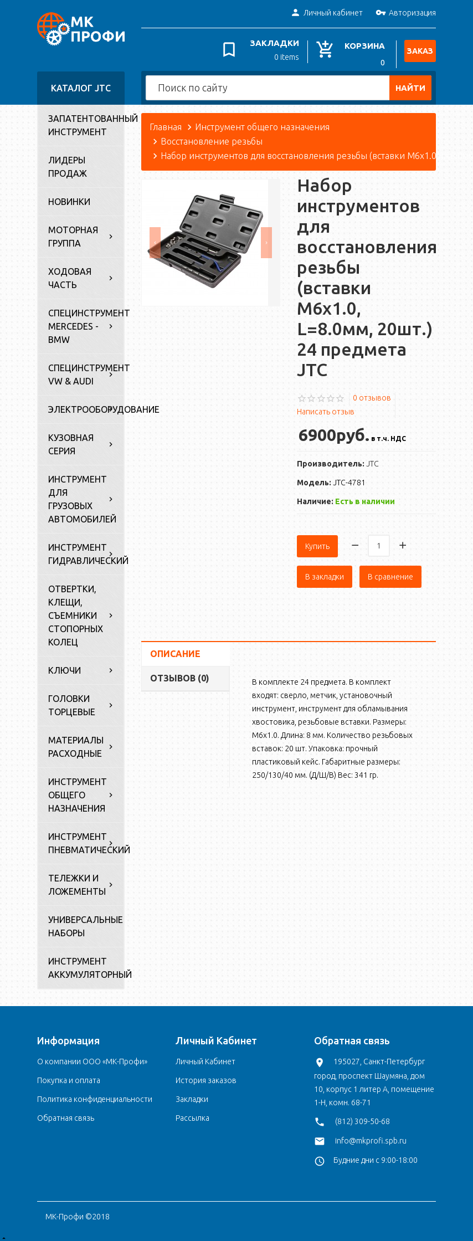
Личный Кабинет (205, 1057)
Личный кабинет (326, 13)
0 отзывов (372, 392)
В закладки (324, 570)
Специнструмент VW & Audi (86, 370)
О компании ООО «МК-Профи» (92, 1057)
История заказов (206, 1075)
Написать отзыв (325, 407)
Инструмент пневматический (86, 838)
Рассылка (192, 1113)
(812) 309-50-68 (362, 1116)
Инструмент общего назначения (77, 790)
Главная (166, 122)
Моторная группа (73, 232)
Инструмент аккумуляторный (86, 963)
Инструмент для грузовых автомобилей (82, 495)
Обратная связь (65, 1113)
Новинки (69, 197)
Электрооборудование (86, 405)
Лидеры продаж (67, 162)
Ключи (64, 666)
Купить (317, 540)
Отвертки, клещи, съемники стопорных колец (75, 611)
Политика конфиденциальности (94, 1094)
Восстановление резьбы (212, 137)
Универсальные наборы (85, 922)
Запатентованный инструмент (86, 120)
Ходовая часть (69, 273)
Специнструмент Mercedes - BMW (86, 322)
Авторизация (406, 13)
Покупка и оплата (68, 1075)
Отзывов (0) (179, 672)
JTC (372, 459)
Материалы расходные (76, 742)
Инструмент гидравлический (86, 549)
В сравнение (390, 570)
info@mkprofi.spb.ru (371, 1135)
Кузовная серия (71, 440)
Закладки (192, 1094)
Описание (175, 648)
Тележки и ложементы (77, 880)
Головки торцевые (71, 700)
